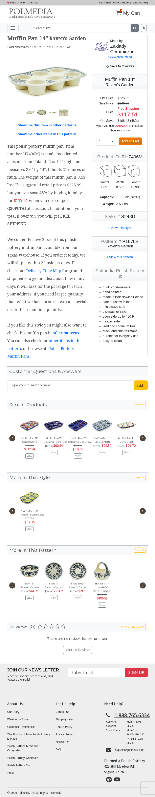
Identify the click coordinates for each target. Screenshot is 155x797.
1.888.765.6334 (139, 2)
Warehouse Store (17, 719)
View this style (120, 228)
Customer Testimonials (21, 726)
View (29, 455)
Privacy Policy (64, 734)
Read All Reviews (132, 627)
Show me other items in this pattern (47, 134)
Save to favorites (120, 66)
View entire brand (120, 57)
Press (10, 772)
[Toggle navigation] (13, 28)
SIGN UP (136, 672)
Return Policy (64, 726)
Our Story (13, 711)
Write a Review (78, 650)
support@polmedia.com (129, 749)
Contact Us (62, 711)
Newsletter (62, 741)
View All (140, 404)
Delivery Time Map (43, 271)
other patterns (66, 333)
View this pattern (120, 257)
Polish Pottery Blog (19, 765)
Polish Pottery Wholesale (22, 757)
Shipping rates (64, 719)
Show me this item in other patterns (47, 125)
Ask (140, 385)
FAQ (58, 749)
